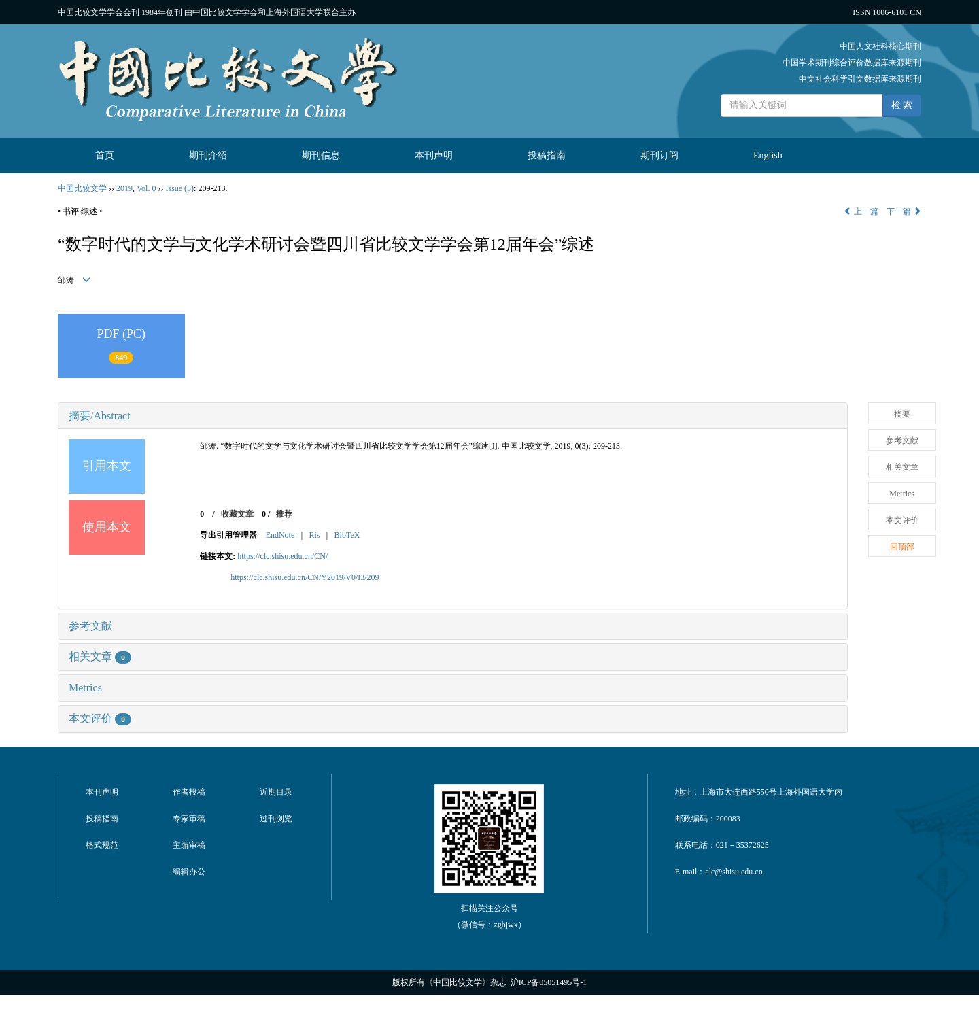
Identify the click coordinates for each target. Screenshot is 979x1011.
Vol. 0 (146, 188)
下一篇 (904, 211)
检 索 (902, 105)
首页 (104, 155)
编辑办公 (189, 871)
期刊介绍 (208, 155)
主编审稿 (189, 845)
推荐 (284, 514)
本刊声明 (434, 155)
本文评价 (100, 718)
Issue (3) (179, 188)
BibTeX (347, 535)
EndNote (280, 535)
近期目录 (276, 792)
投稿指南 (547, 155)
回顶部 (902, 546)
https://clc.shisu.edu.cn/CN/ (282, 556)
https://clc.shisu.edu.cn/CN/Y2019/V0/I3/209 (304, 577)
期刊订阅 (659, 155)
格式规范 (102, 845)
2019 (124, 188)
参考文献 (90, 626)
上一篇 (861, 211)
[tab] (452, 416)
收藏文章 (237, 514)
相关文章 (100, 656)
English (768, 155)
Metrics (85, 687)
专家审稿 (189, 818)
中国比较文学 (82, 188)
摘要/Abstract (100, 416)
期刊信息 (321, 155)
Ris (314, 535)
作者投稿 (189, 792)
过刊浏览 (276, 818)
